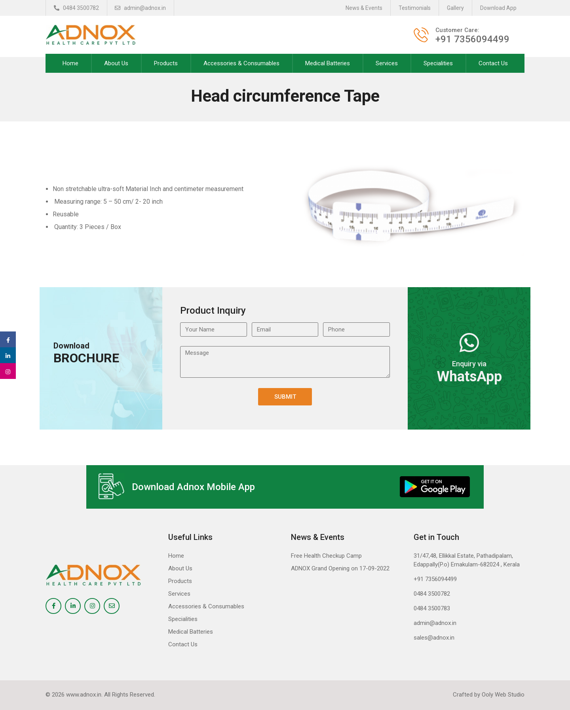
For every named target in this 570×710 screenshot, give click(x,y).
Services (387, 63)
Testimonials (415, 8)
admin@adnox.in (140, 8)
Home (70, 63)
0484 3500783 (432, 608)
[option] (407, 206)
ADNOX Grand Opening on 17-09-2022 (340, 568)
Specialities (438, 63)
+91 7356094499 (435, 579)
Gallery (455, 8)
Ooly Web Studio (503, 694)
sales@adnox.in (434, 637)
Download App (498, 8)
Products (166, 63)
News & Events (364, 8)
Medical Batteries (327, 63)
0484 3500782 (76, 8)
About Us (116, 63)
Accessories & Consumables (241, 63)
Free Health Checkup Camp (326, 555)
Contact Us (493, 63)
